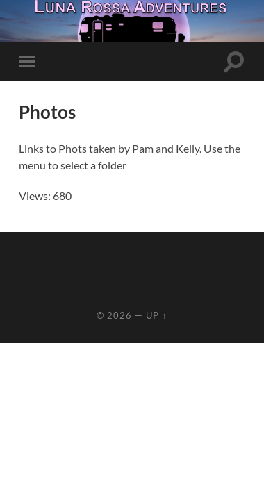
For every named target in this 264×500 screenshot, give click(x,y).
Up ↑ (156, 315)
